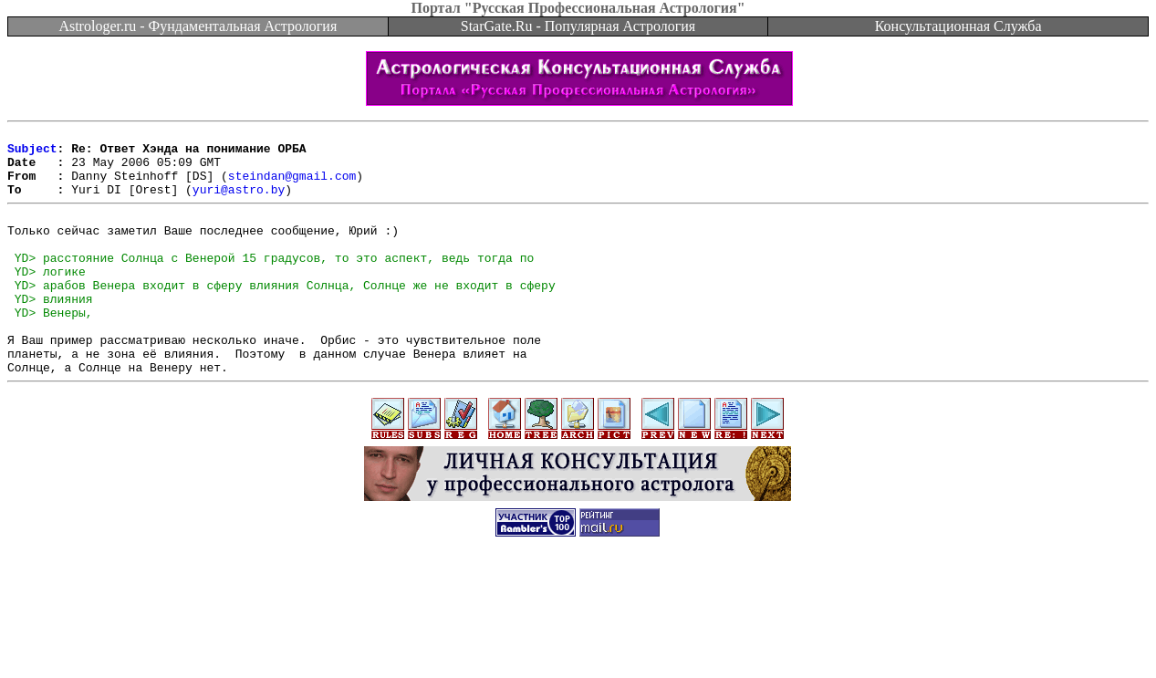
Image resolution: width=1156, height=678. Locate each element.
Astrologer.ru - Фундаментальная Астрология (197, 26)
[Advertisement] (578, 637)
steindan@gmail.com (292, 186)
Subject (32, 153)
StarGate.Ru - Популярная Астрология (578, 26)
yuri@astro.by (239, 202)
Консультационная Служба (958, 26)
